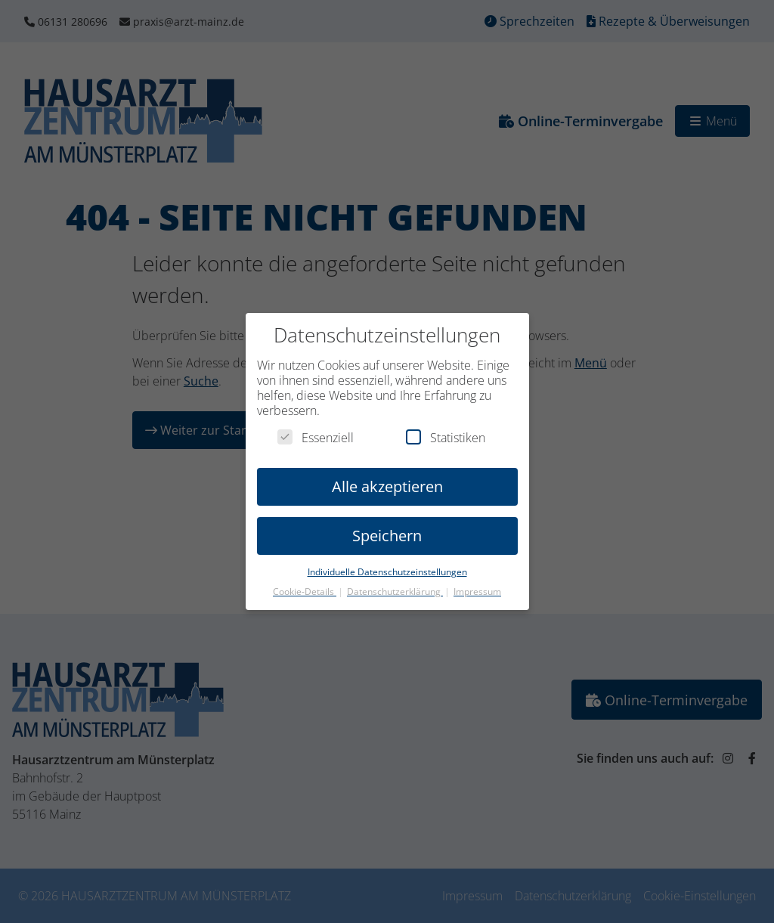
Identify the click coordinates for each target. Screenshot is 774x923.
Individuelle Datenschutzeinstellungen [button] (387, 559)
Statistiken (445, 425)
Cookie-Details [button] (304, 580)
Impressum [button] (477, 580)
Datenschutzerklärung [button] (395, 580)
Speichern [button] (387, 523)
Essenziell (315, 425)
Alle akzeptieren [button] (387, 474)
